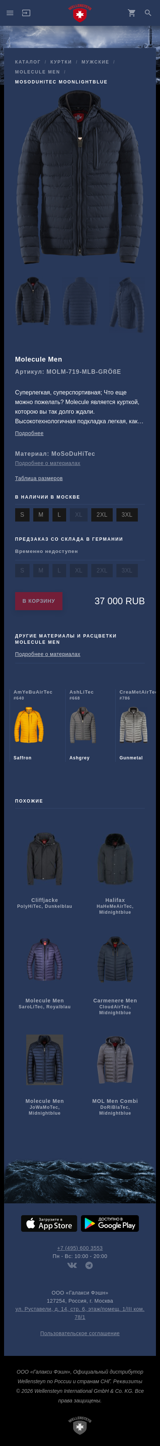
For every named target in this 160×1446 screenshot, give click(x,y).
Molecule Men (37, 72)
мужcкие (95, 62)
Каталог (28, 62)
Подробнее (29, 433)
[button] (26, 15)
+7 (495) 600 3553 (80, 1248)
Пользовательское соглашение (80, 1333)
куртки (61, 62)
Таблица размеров (39, 478)
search (148, 12)
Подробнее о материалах (48, 463)
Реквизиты (127, 1381)
